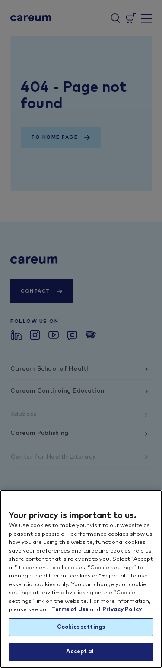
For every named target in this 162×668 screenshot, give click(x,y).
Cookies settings (81, 627)
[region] (81, 579)
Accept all (80, 652)
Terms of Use (70, 609)
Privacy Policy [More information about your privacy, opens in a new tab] (122, 609)
